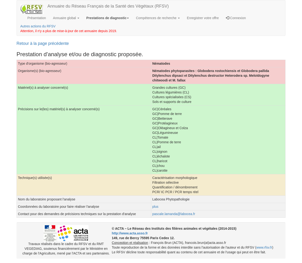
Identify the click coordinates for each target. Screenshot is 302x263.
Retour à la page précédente (43, 43)
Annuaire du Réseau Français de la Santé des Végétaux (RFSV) (108, 6)
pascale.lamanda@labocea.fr (173, 214)
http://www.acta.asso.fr (130, 233)
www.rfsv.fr (264, 247)
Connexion (236, 18)
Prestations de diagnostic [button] (107, 18)
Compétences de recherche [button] (158, 18)
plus (155, 206)
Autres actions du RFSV (37, 26)
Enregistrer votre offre (203, 18)
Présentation (36, 18)
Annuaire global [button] (66, 18)
